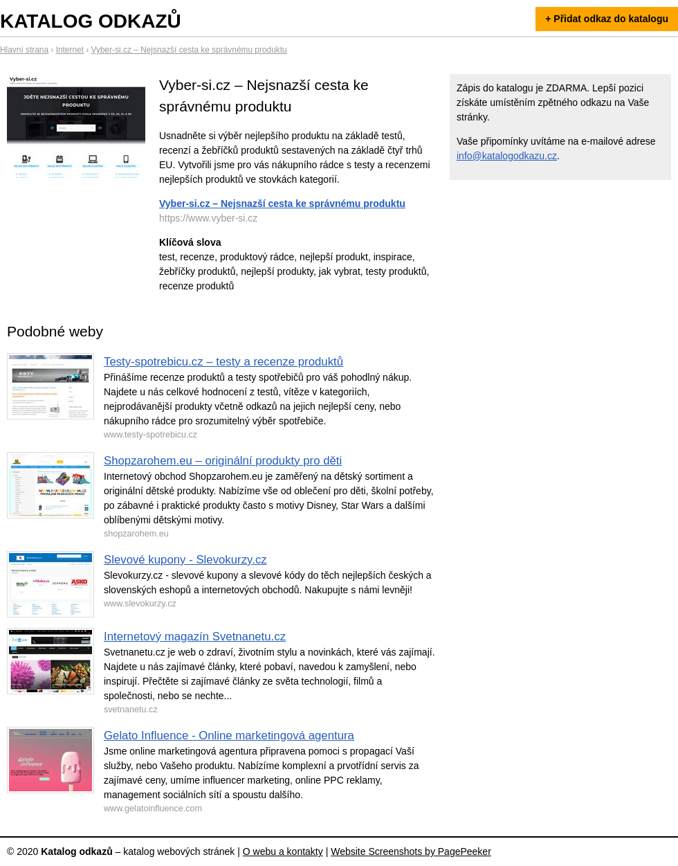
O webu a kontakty (283, 851)
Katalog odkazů (90, 21)
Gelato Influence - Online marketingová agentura (229, 735)
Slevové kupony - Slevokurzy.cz (185, 559)
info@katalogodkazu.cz (507, 155)
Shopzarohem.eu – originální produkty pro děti (223, 460)
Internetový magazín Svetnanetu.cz (195, 636)
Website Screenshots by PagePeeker (411, 851)
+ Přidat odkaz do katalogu (606, 18)
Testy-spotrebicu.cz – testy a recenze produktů (223, 361)
